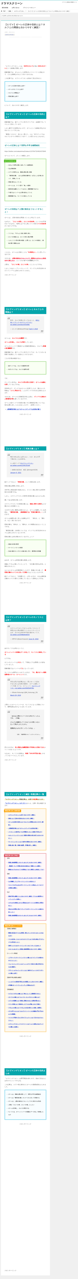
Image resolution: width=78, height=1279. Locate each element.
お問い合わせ (15, 7)
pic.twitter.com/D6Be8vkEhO (20, 634)
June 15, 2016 (33, 639)
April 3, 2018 (33, 329)
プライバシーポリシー (29, 7)
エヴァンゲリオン (9, 34)
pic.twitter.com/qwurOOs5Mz (20, 324)
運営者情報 (5, 7)
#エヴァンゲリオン (26, 322)
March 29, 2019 (15, 695)
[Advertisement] (25, 289)
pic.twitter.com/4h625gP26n (24, 688)
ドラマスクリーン (12, 3)
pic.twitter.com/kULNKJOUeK (20, 465)
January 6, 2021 (15, 472)
